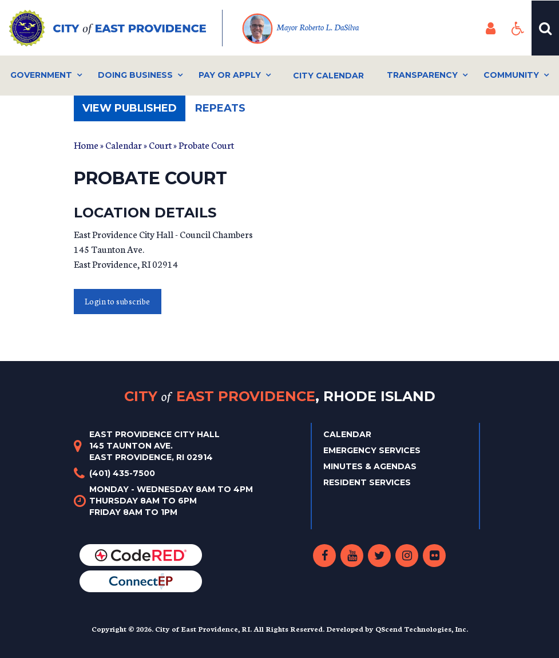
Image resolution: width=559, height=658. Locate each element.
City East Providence (279, 396)
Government (41, 75)
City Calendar (328, 75)
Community (511, 75)
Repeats (220, 108)
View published (133, 111)
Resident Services (367, 482)
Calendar (123, 144)
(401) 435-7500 (122, 473)
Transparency (422, 75)
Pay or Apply (230, 75)
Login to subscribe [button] (117, 301)
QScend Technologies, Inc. (421, 628)
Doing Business (135, 75)
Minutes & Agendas (370, 466)
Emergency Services (372, 450)
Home (86, 144)
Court (160, 144)
